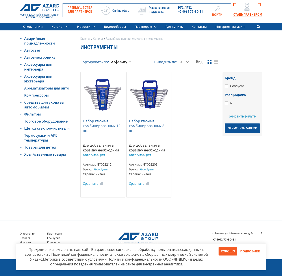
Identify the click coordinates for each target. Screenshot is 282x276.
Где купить (174, 26)
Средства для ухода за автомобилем (44, 105)
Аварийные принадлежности (39, 41)
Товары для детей (40, 147)
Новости (84, 26)
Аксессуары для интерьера (38, 67)
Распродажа (235, 95)
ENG (189, 8)
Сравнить (90, 183)
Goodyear (101, 169)
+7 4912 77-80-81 (190, 12)
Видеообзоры (115, 26)
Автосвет (32, 50)
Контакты (199, 26)
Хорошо (228, 251)
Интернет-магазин (230, 26)
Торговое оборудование (46, 121)
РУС (181, 8)
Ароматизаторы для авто (46, 88)
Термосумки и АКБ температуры (41, 138)
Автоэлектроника (40, 57)
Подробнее (250, 251)
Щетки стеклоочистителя (47, 128)
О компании (33, 26)
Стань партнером (247, 15)
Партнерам (143, 26)
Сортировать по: (94, 62)
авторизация (94, 155)
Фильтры (32, 114)
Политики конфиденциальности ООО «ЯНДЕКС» (148, 259)
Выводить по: (165, 62)
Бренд (230, 78)
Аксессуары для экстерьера (38, 79)
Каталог (58, 26)
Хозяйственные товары (45, 154)
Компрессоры (36, 95)
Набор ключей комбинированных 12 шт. (101, 126)
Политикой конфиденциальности (79, 254)
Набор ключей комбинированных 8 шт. (146, 126)
